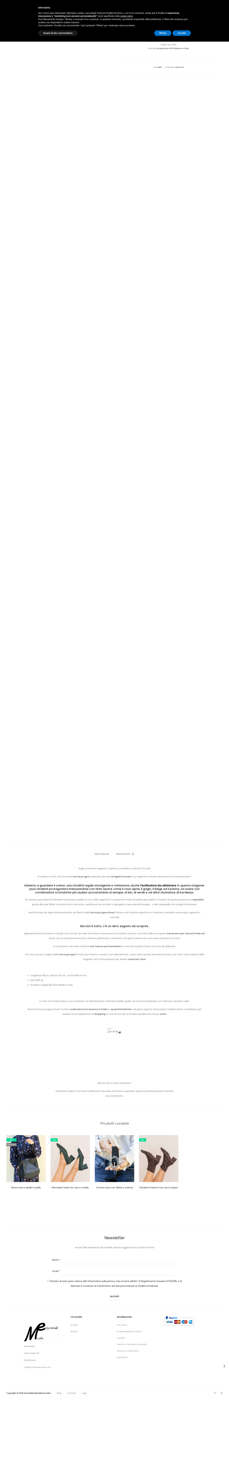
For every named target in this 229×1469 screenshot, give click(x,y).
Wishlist (74, 1400)
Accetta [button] (182, 33)
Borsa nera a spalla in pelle (26, 1256)
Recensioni (125, 922)
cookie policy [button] (126, 16)
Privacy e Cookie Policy (128, 1419)
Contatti (121, 1406)
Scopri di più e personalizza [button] (58, 33)
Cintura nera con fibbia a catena (114, 1256)
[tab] (101, 923)
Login (84, 1461)
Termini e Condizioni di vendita (132, 1413)
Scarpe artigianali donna (129, 1400)
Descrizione (101, 922)
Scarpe (73, 1393)
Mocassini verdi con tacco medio (70, 1256)
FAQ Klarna (122, 1426)
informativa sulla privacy (101, 1349)
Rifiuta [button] (162, 33)
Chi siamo (122, 1393)
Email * (56, 1339)
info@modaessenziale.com (37, 1436)
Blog (59, 1461)
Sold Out (180, 67)
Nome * (56, 1328)
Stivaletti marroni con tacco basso (158, 1256)
